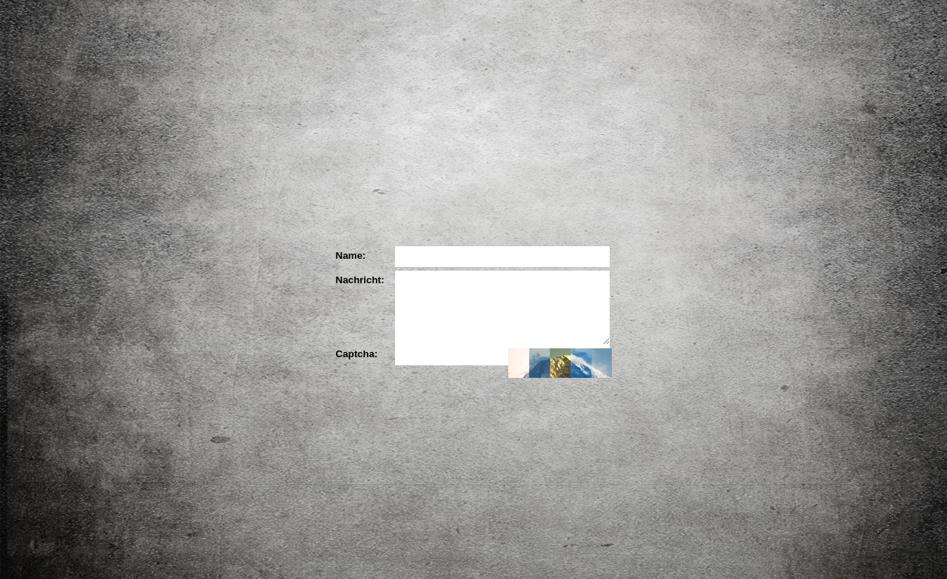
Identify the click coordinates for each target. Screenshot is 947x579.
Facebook (733, 201)
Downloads (786, 284)
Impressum (752, 377)
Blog (776, 253)
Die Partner (477, 203)
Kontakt (752, 354)
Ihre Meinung (573, 203)
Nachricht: (358, 279)
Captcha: (357, 353)
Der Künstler (381, 203)
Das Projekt (285, 203)
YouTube (775, 197)
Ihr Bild (669, 203)
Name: (351, 255)
